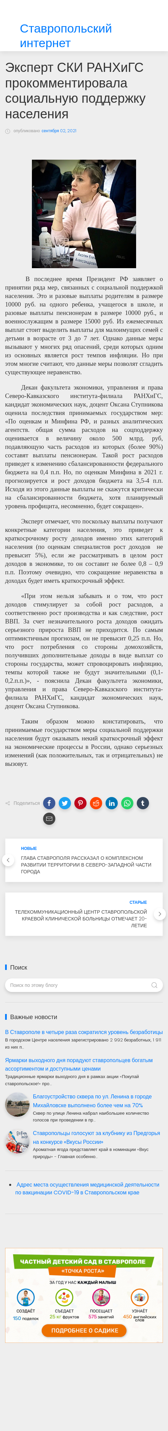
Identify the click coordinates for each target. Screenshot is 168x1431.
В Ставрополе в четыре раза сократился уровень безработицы (84, 1032)
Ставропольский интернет (66, 36)
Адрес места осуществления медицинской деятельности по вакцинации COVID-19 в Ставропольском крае (87, 1188)
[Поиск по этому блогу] (84, 985)
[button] (49, 803)
